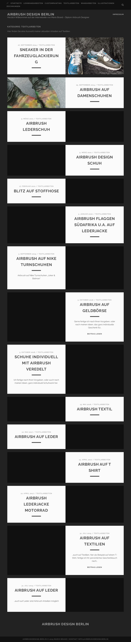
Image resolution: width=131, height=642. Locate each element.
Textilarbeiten (71, 3)
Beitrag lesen (94, 334)
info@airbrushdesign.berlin (93, 639)
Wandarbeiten (88, 3)
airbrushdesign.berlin (35, 639)
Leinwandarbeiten (33, 3)
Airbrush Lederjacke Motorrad (36, 504)
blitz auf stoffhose (36, 191)
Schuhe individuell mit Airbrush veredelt (36, 363)
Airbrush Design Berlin (30, 14)
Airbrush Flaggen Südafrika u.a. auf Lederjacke (94, 224)
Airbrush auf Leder (36, 436)
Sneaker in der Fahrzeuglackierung (36, 55)
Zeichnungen (13, 6)
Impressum (118, 14)
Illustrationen (106, 3)
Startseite (16, 3)
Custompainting (53, 3)
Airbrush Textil (94, 409)
